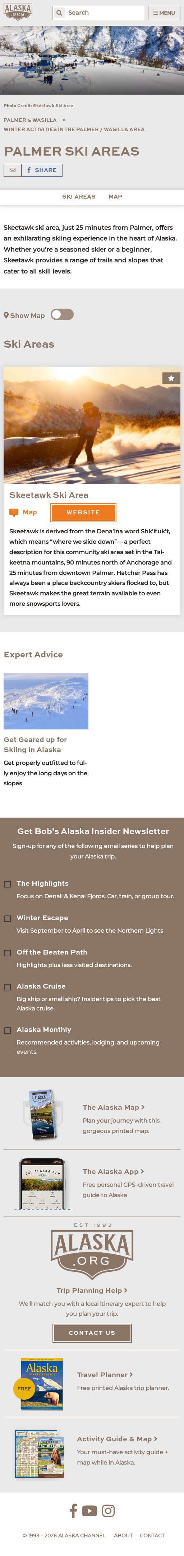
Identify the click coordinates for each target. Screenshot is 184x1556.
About (123, 1535)
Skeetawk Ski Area (48, 495)
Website (83, 513)
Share (42, 170)
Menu (164, 13)
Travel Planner (105, 1375)
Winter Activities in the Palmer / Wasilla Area (74, 129)
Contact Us (92, 1333)
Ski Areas (79, 197)
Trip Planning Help (92, 1291)
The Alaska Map (114, 1108)
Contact (152, 1535)
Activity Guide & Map (117, 1439)
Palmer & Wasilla (30, 120)
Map (115, 197)
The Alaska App (113, 1172)
